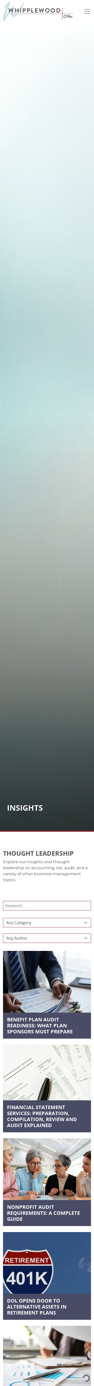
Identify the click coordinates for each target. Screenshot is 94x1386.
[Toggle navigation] (87, 11)
